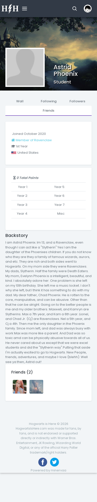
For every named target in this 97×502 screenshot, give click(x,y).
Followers (77, 101)
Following (48, 101)
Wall (20, 101)
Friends (48, 110)
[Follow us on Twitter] (54, 462)
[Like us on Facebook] (42, 462)
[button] (74, 8)
